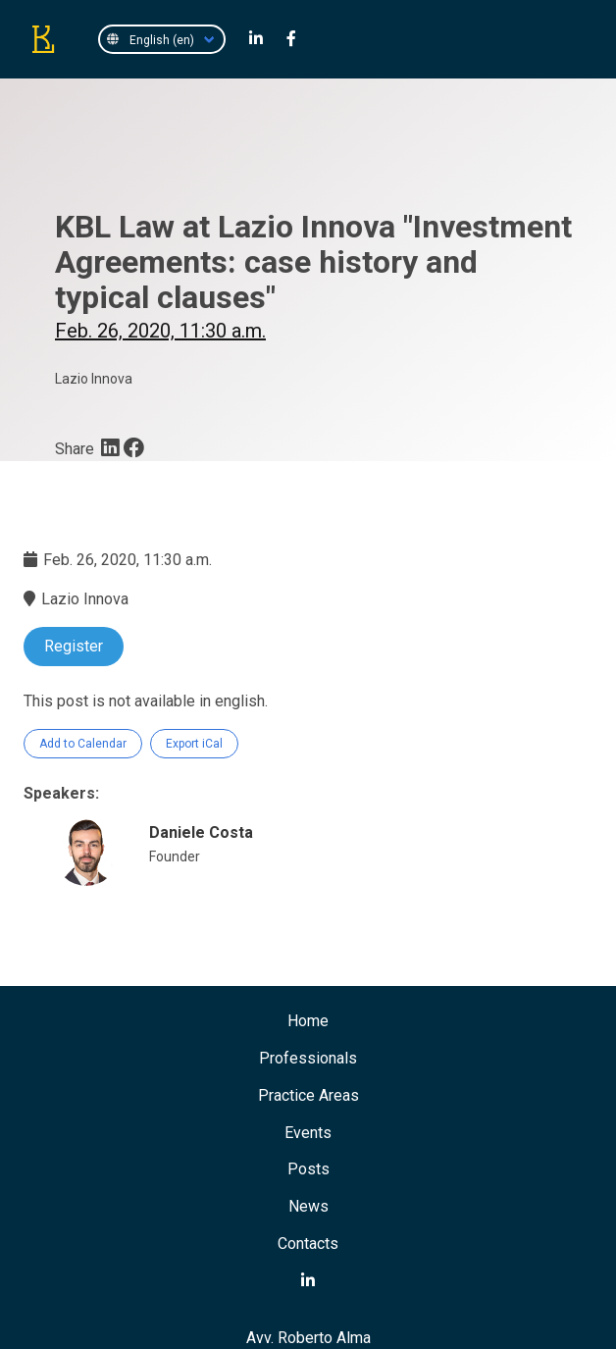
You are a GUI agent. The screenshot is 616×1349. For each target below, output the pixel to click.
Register (73, 646)
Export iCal (194, 744)
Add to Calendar (83, 744)
